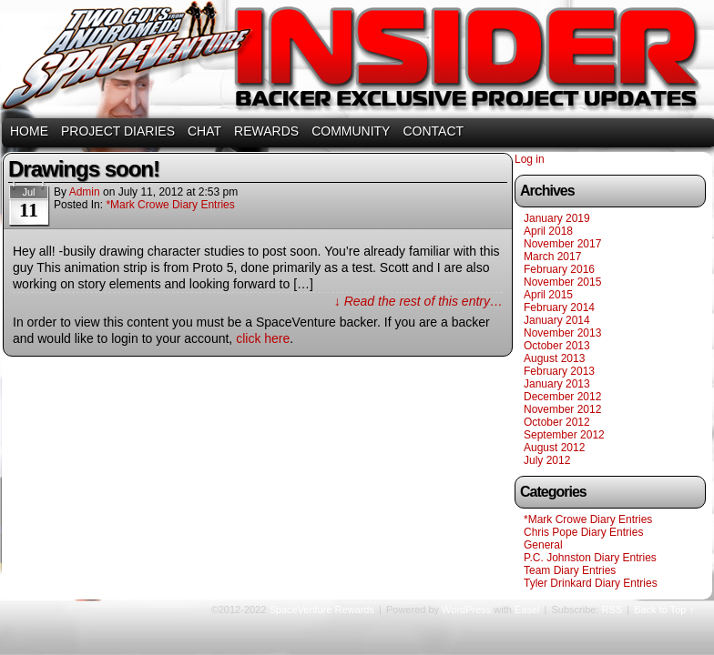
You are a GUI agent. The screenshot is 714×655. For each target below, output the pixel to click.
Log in (530, 159)
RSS (612, 609)
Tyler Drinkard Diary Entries (591, 583)
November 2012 (562, 409)
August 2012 (554, 447)
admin (84, 192)
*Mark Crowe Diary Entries (170, 204)
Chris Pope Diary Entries (583, 532)
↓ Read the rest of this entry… (418, 301)
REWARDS (266, 131)
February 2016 (559, 269)
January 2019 (557, 218)
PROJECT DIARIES (118, 131)
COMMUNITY (350, 131)
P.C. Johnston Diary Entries (590, 557)
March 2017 (552, 256)
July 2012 (547, 460)
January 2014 (557, 320)
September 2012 (564, 434)
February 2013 (559, 371)
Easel (527, 609)
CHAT (204, 131)
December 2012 (562, 396)
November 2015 (562, 282)
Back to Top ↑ (664, 609)
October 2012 (557, 422)
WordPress (466, 609)
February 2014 (559, 307)
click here (263, 338)
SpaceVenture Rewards (355, 61)
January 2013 (557, 384)
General (543, 545)
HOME (29, 131)
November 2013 (562, 333)
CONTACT (433, 131)
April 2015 (548, 294)
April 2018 (548, 231)
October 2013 (557, 345)
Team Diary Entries (570, 570)
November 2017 (562, 243)
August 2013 (554, 358)
